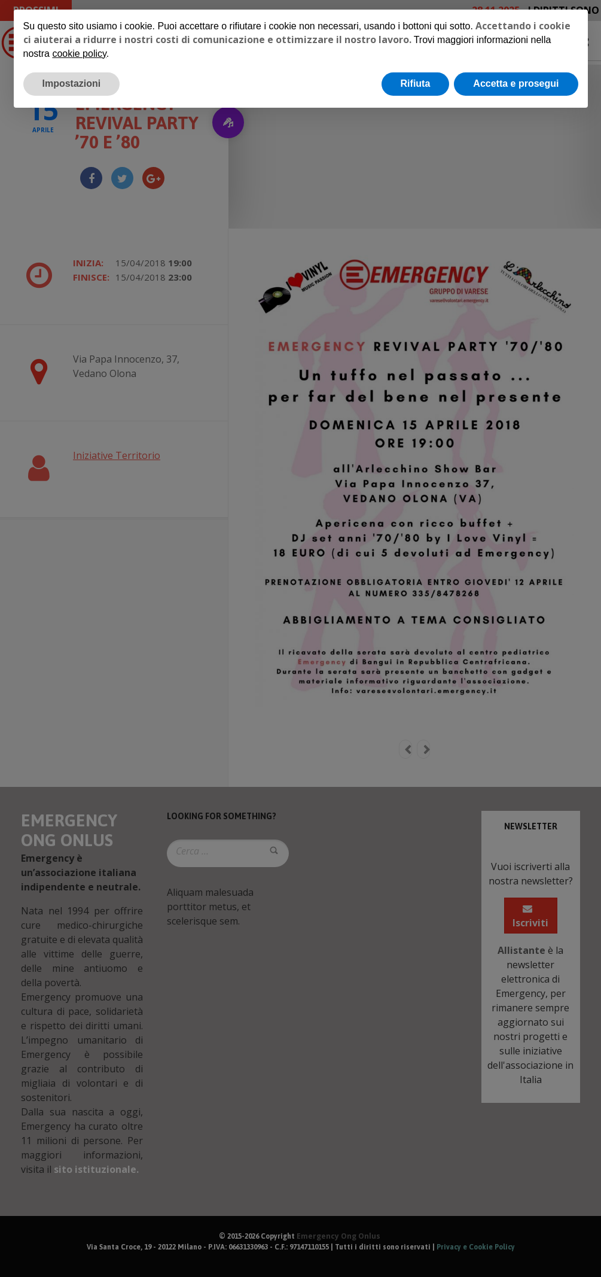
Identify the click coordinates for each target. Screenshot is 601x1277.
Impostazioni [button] (71, 83)
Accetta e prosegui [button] (516, 83)
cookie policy (79, 53)
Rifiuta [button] (416, 83)
